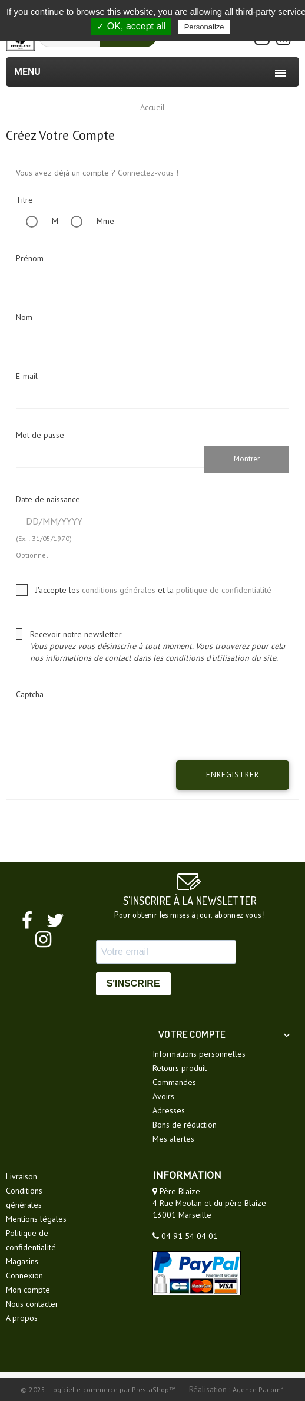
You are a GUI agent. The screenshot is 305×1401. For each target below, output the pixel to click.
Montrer (247, 459)
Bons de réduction (184, 1124)
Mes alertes (173, 1138)
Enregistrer (232, 775)
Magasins (22, 1261)
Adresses (168, 1110)
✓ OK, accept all (131, 26)
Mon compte (28, 1289)
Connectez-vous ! (148, 172)
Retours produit (179, 1068)
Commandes (174, 1082)
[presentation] (105, 728)
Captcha (30, 694)
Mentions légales (36, 1219)
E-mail (27, 376)
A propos (22, 1318)
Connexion (24, 1275)
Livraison (21, 1176)
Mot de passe (40, 435)
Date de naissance (48, 499)
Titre (24, 200)
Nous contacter (32, 1303)
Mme (87, 221)
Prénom (30, 258)
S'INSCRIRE (133, 983)
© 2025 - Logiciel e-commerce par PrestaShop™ (99, 1389)
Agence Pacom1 (259, 1389)
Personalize (204, 26)
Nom (24, 317)
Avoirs (163, 1096)
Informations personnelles (199, 1054)
